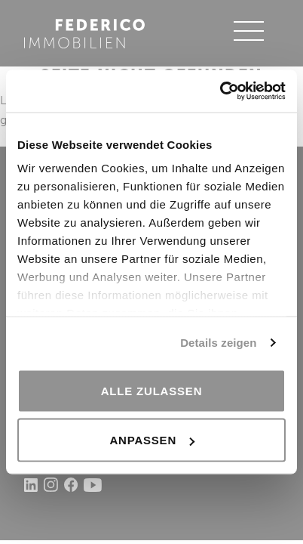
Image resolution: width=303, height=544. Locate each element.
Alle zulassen (152, 390)
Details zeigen (218, 342)
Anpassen (151, 440)
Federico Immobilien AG (84, 33)
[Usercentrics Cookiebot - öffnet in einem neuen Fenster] (220, 91)
